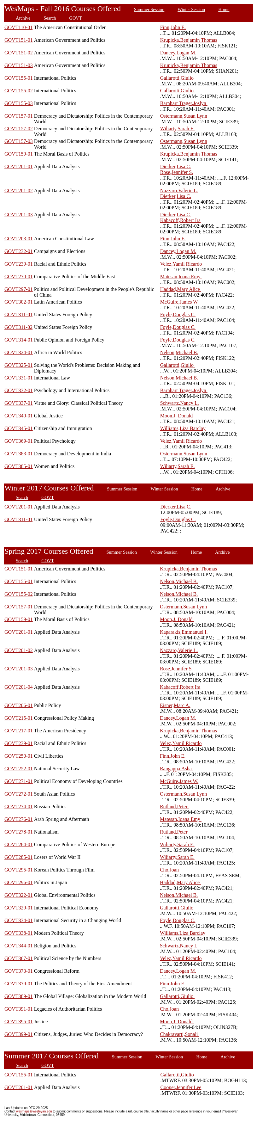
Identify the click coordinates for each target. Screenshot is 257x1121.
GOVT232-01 (18, 251)
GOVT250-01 (18, 756)
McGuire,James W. (179, 302)
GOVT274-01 (18, 806)
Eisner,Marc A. (175, 705)
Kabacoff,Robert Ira (180, 220)
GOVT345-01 (18, 428)
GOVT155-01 (18, 78)
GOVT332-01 (18, 390)
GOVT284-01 (18, 844)
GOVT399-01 (18, 1034)
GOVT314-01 (18, 339)
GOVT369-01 (18, 441)
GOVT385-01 (18, 466)
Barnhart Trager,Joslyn (183, 103)
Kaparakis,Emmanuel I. (184, 632)
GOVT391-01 (18, 1009)
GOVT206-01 (18, 705)
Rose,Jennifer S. (176, 172)
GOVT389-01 (18, 996)
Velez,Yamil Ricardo (181, 264)
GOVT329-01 (18, 907)
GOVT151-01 (18, 40)
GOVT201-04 (18, 687)
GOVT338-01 (18, 933)
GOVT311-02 (18, 327)
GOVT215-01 (18, 718)
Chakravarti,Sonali (179, 1034)
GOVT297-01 (18, 289)
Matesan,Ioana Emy (181, 276)
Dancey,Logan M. (178, 52)
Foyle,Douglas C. (178, 314)
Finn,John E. (173, 27)
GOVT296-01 (18, 882)
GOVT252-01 (18, 768)
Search (50, 18)
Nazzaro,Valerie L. (179, 190)
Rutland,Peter (174, 806)
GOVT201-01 (18, 166)
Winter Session (191, 9)
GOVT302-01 (18, 302)
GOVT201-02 (18, 190)
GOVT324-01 (18, 352)
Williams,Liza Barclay (183, 428)
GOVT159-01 (18, 154)
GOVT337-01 (18, 403)
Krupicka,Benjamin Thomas (188, 40)
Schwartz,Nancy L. (179, 403)
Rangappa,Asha (176, 768)
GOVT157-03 (18, 141)
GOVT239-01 (18, 264)
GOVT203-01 (18, 238)
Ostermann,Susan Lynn (183, 116)
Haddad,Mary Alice (180, 289)
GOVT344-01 (18, 945)
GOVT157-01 (18, 116)
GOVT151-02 (18, 52)
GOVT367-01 (18, 958)
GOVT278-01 (18, 832)
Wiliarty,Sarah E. (177, 128)
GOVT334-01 (18, 920)
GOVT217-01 (18, 730)
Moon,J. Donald (177, 415)
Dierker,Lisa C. (175, 166)
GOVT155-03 (18, 103)
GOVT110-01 (18, 27)
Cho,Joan (170, 869)
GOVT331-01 (18, 377)
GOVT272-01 (18, 794)
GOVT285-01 (18, 857)
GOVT (75, 18)
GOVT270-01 (18, 276)
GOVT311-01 (18, 314)
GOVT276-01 (18, 819)
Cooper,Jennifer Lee (181, 1087)
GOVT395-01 (18, 1021)
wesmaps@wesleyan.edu (34, 1111)
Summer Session (149, 9)
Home (223, 9)
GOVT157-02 (18, 128)
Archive (23, 18)
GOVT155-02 (18, 90)
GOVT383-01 (18, 453)
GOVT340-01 (18, 415)
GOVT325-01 (18, 365)
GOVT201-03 (18, 214)
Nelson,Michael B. (179, 352)
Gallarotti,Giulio (177, 78)
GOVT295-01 (18, 869)
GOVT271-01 (18, 781)
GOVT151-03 (18, 65)
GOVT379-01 (18, 983)
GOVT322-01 (18, 895)
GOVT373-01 (18, 971)
